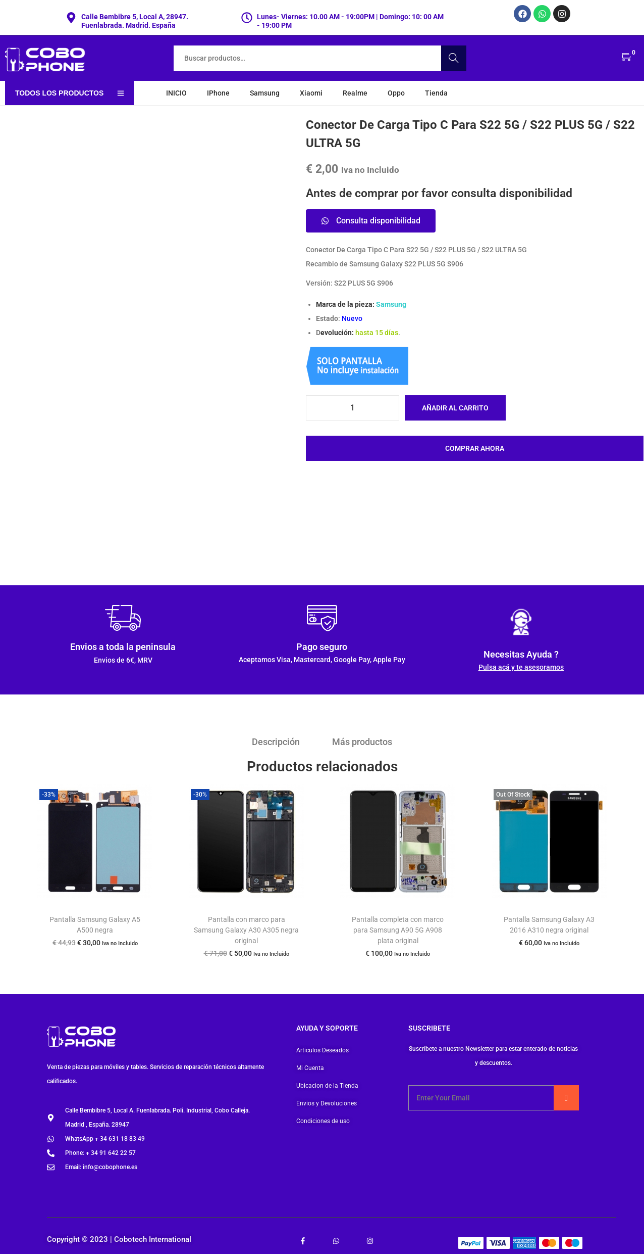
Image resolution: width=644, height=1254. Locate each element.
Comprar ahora (474, 448)
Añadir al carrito (455, 408)
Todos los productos (69, 93)
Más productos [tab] (362, 741)
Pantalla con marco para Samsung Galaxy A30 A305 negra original (246, 930)
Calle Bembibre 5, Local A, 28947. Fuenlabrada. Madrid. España (134, 21)
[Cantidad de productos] (352, 408)
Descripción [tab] (276, 741)
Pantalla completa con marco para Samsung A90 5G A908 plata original (398, 930)
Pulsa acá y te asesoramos (521, 667)
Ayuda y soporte (327, 1028)
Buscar (454, 58)
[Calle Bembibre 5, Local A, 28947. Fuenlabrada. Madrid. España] (71, 17)
